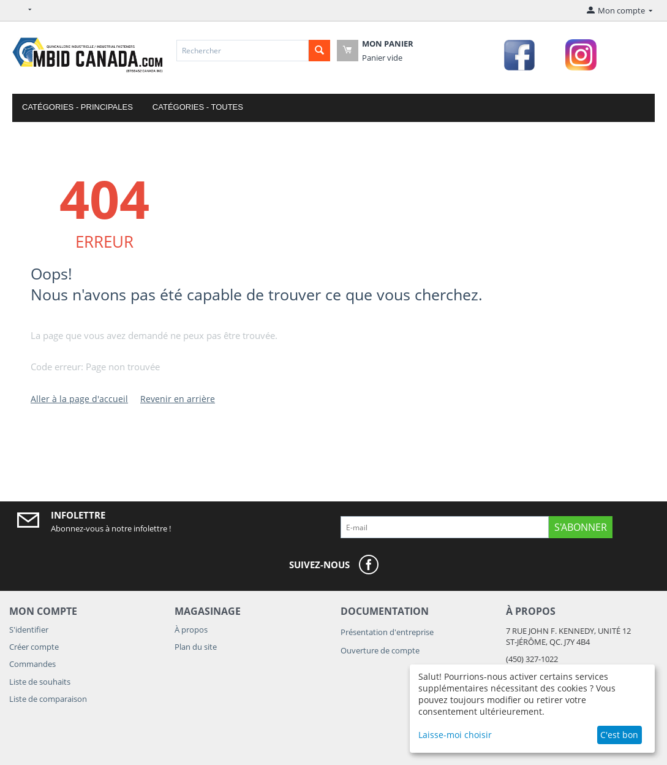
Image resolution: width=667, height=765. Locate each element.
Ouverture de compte (380, 650)
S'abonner (580, 527)
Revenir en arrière (177, 399)
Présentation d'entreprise (387, 632)
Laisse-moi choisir (455, 734)
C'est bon (619, 734)
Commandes (32, 663)
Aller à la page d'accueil (79, 399)
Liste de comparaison (48, 698)
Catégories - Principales (77, 107)
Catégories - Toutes (198, 107)
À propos (191, 629)
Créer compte (34, 646)
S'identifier (28, 629)
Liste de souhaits (39, 681)
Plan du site (196, 646)
